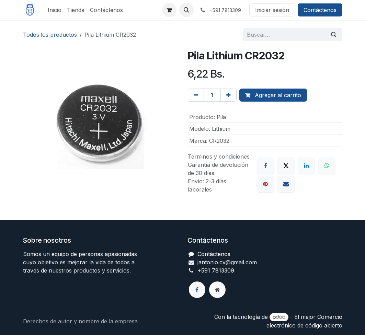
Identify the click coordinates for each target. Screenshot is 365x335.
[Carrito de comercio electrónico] (169, 10)
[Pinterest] (265, 184)
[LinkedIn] (306, 165)
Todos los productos (50, 34)
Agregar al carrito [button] (273, 95)
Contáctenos (320, 10)
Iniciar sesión (272, 10)
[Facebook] (265, 165)
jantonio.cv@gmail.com (227, 262)
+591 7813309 (215, 270)
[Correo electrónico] (286, 184)
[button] (186, 10)
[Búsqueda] (333, 34)
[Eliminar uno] (196, 95)
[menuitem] (54, 10)
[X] (286, 165)
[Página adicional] (217, 289)
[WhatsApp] (327, 165)
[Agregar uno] (228, 95)
